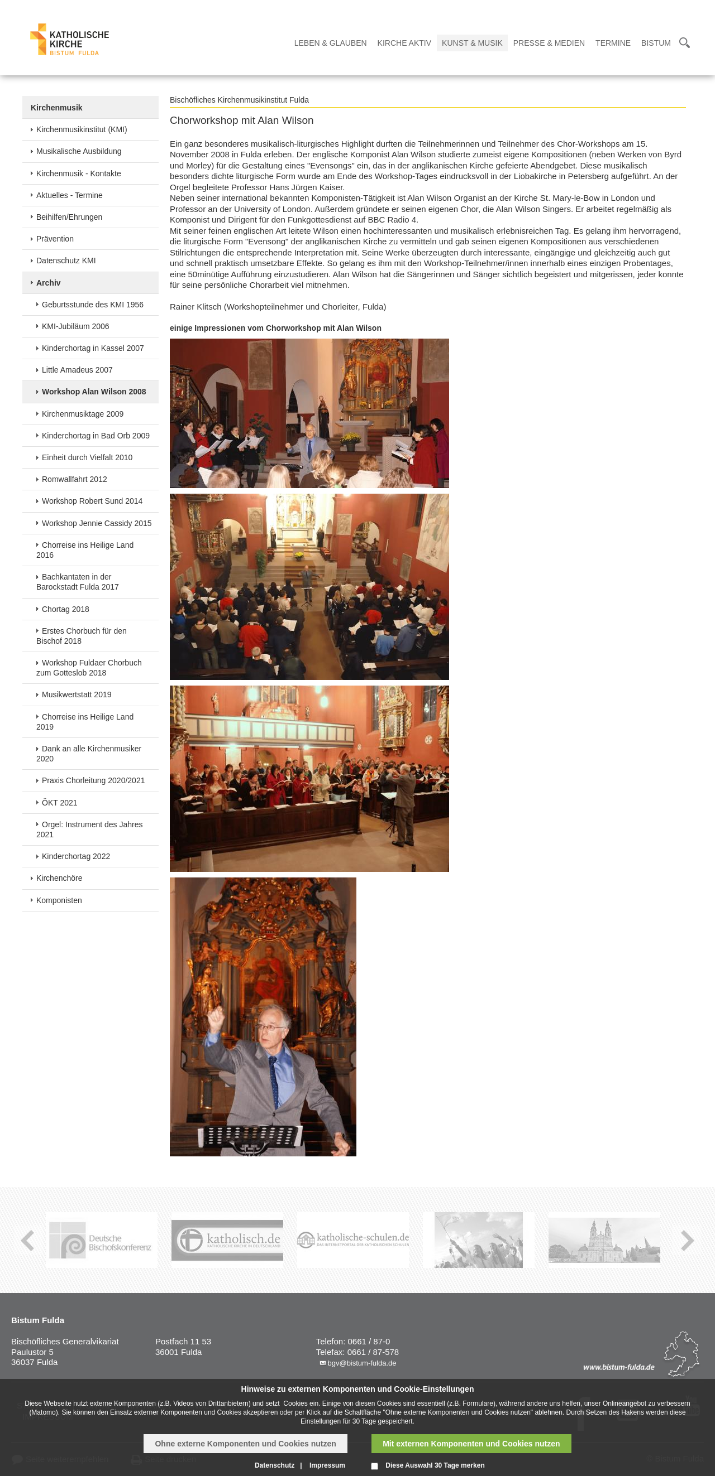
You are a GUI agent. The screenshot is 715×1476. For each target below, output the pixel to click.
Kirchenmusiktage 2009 (82, 413)
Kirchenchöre (59, 878)
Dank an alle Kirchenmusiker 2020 (88, 753)
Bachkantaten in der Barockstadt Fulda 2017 (77, 581)
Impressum (327, 1465)
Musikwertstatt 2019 (77, 694)
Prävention (55, 238)
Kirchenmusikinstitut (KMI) (81, 129)
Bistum (656, 42)
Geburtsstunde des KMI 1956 (93, 304)
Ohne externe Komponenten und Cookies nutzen (245, 1443)
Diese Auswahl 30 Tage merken (434, 1465)
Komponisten (59, 900)
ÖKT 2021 (60, 802)
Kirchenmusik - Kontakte (78, 173)
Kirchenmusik (57, 107)
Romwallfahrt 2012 (74, 479)
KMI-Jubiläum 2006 (75, 326)
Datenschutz (274, 1465)
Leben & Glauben (330, 42)
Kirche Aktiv (404, 42)
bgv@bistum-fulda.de (361, 1363)
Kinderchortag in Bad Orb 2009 (96, 435)
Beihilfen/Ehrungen (69, 217)
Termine (613, 42)
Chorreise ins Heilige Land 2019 (85, 721)
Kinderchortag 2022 (76, 856)
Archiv (48, 282)
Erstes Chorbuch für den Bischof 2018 (81, 635)
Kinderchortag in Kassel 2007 (93, 348)
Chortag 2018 (65, 609)
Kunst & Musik (472, 42)
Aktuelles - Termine (69, 195)
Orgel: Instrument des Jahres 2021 (89, 829)
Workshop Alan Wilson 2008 (94, 391)
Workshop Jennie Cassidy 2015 (97, 523)
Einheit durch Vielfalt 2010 (87, 457)
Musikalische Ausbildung (79, 151)
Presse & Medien (549, 42)
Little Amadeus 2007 (77, 369)
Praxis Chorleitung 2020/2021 (93, 780)
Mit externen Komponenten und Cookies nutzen (471, 1443)
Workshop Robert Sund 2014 (92, 500)
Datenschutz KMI (66, 260)
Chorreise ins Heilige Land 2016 (85, 550)
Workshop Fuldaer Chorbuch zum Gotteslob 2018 (89, 667)
